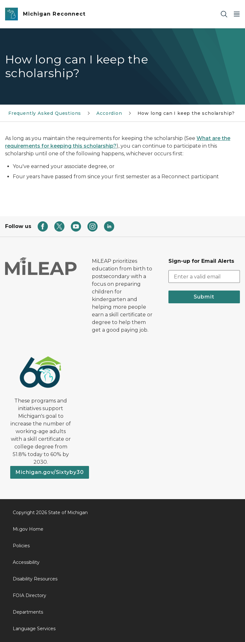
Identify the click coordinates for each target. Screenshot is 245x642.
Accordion (109, 113)
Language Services (34, 628)
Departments (28, 612)
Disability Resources (35, 579)
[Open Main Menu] (237, 14)
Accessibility (26, 562)
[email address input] (204, 276)
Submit (204, 297)
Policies (21, 546)
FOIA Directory (29, 595)
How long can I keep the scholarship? (186, 113)
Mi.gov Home (28, 529)
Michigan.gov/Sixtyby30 (49, 472)
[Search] (224, 14)
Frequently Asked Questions (44, 113)
